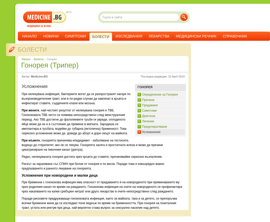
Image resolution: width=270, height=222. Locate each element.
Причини (148, 100)
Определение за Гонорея (160, 94)
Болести (32, 49)
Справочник (235, 36)
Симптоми (75, 36)
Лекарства (159, 36)
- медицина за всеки (44, 19)
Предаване (150, 105)
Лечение (148, 121)
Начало (29, 36)
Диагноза (148, 116)
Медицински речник (196, 36)
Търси (184, 17)
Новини (51, 36)
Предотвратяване (154, 126)
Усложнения (151, 132)
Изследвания (129, 36)
